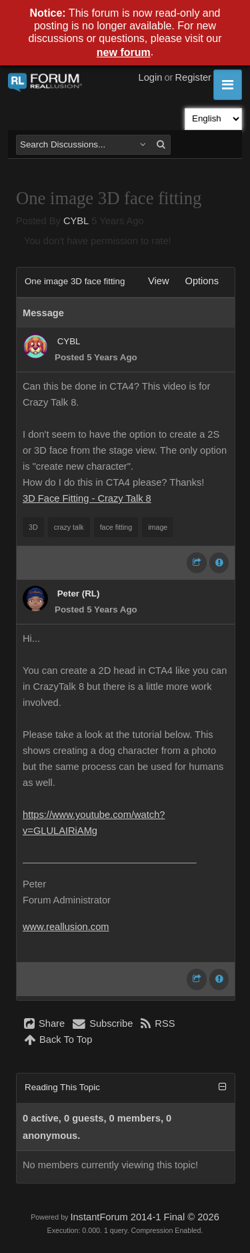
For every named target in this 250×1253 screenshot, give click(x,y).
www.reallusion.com (66, 926)
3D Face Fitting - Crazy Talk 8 (87, 498)
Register (193, 77)
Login (151, 77)
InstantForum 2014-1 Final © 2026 (144, 1217)
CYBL (76, 221)
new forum (124, 52)
